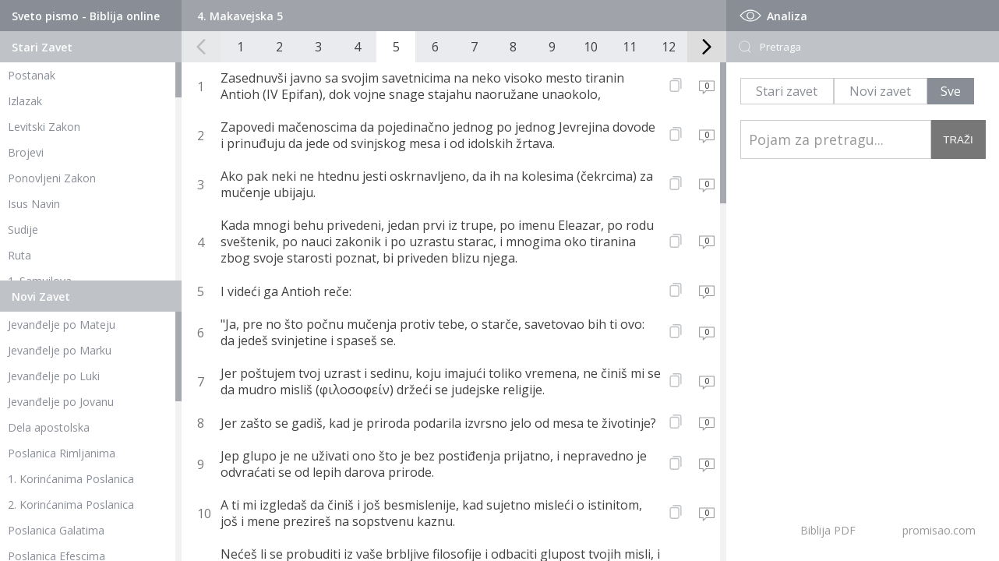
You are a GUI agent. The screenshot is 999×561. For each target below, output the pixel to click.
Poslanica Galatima (56, 530)
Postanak (31, 75)
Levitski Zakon (44, 126)
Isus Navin (34, 203)
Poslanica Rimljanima (61, 453)
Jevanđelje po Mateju (61, 324)
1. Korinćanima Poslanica (71, 478)
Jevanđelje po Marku (59, 350)
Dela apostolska (49, 427)
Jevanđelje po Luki (54, 376)
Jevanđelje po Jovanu (61, 401)
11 (630, 46)
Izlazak (25, 101)
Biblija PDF (828, 530)
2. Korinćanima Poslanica (71, 504)
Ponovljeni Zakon (52, 178)
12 (669, 46)
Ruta (19, 255)
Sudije (23, 229)
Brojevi (26, 152)
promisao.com (939, 530)
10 (591, 46)
